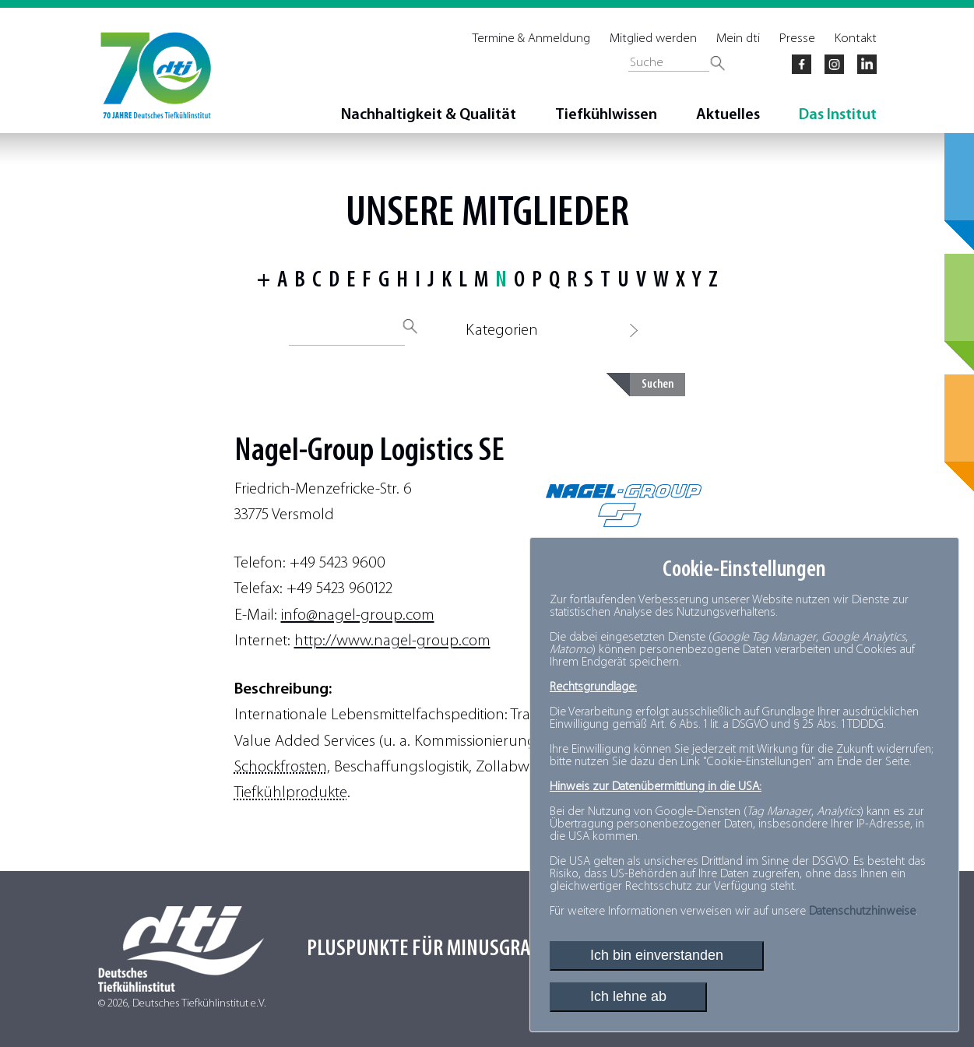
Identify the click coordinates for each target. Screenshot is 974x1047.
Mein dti (738, 38)
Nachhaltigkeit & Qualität (428, 115)
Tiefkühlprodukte (290, 793)
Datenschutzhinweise (862, 911)
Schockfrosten (280, 767)
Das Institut (838, 115)
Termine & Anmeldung (531, 38)
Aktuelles (728, 115)
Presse (797, 38)
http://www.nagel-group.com (392, 641)
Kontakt (856, 38)
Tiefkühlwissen (606, 115)
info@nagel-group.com (357, 615)
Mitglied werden (653, 38)
